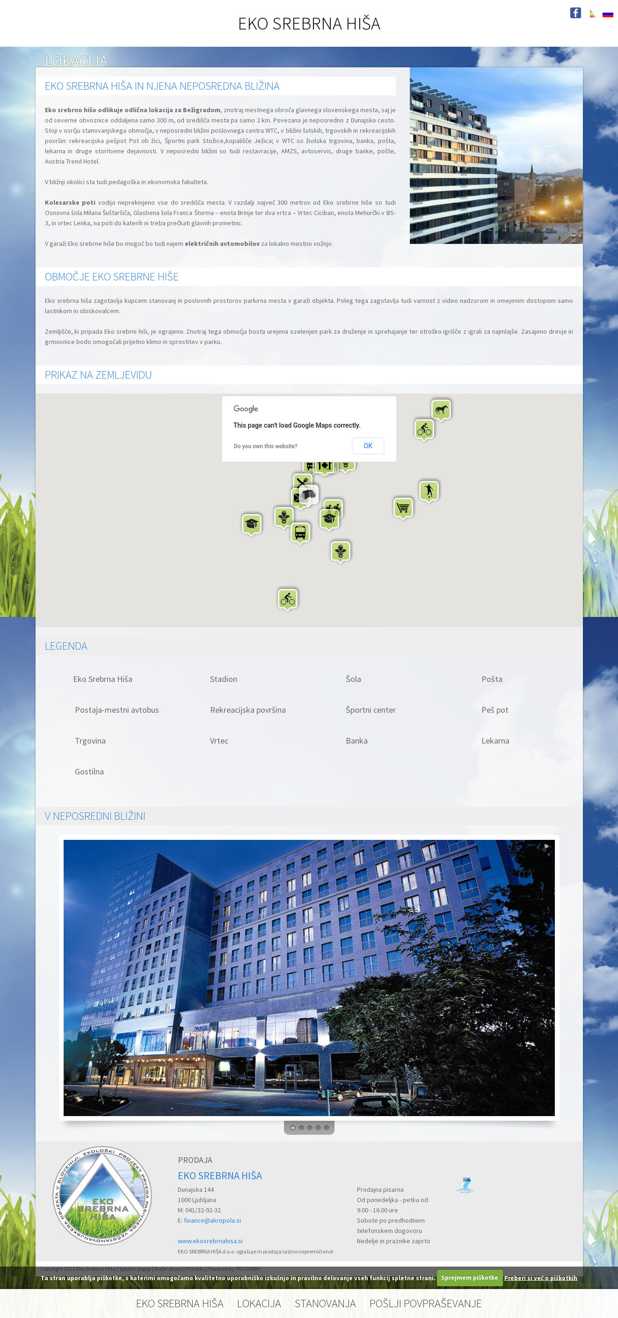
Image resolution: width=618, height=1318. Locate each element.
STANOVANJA (325, 1303)
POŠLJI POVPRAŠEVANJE (426, 1303)
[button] (442, 409)
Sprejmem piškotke (469, 1278)
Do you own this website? (266, 446)
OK (368, 446)
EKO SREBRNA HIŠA (309, 23)
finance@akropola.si (212, 1220)
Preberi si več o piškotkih (540, 1278)
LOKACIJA (259, 1303)
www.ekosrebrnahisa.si (210, 1241)
